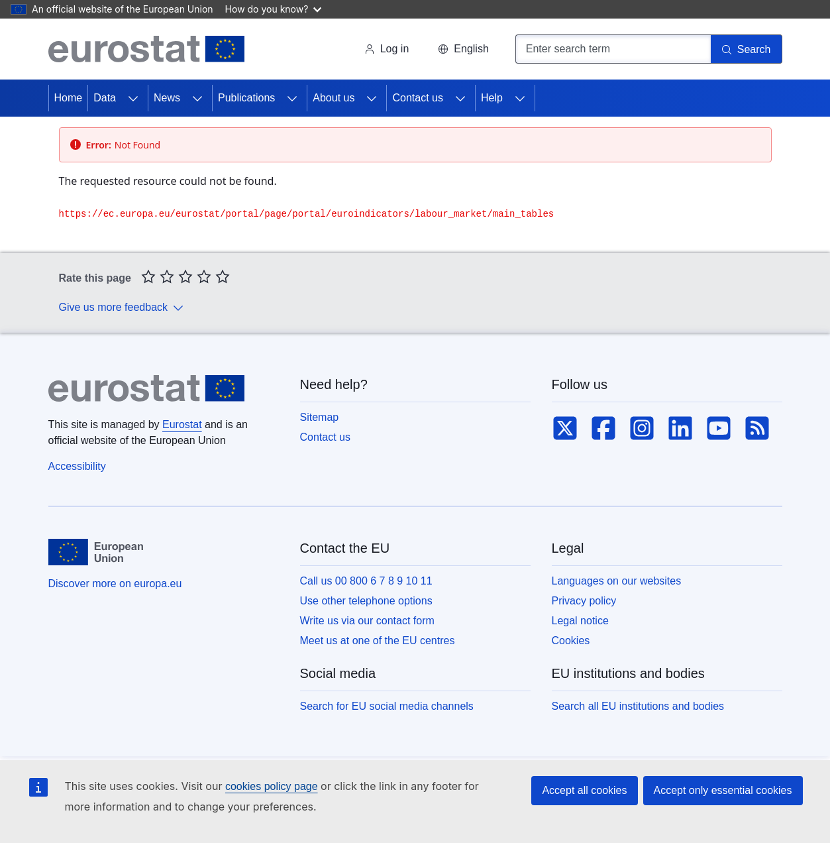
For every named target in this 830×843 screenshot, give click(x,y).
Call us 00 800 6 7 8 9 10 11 (366, 581)
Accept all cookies (584, 790)
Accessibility (77, 466)
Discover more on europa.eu (115, 583)
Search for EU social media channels (387, 706)
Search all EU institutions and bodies (638, 706)
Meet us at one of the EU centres (377, 640)
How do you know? (273, 9)
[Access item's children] (133, 98)
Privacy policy (584, 600)
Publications (246, 97)
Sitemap (319, 417)
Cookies (571, 640)
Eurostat (182, 424)
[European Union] (95, 552)
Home (68, 97)
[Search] (746, 49)
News (167, 97)
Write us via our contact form (367, 620)
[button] (463, 49)
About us (333, 97)
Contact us (417, 97)
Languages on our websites (617, 581)
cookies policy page (271, 786)
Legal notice (580, 620)
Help (492, 97)
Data (104, 97)
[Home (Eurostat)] (146, 49)
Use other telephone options (366, 600)
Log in (386, 48)
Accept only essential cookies (723, 790)
